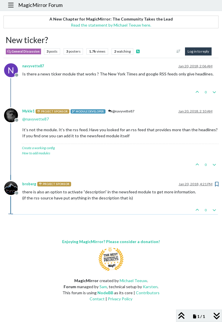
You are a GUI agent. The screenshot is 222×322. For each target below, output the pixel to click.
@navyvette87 (121, 111)
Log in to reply (198, 51)
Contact (97, 298)
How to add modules (36, 153)
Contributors (148, 292)
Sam (103, 286)
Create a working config (38, 148)
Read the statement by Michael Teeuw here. (111, 25)
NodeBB (105, 292)
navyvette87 (33, 66)
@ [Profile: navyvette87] (35, 118)
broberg (29, 184)
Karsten (150, 286)
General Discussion (23, 51)
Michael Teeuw (133, 280)
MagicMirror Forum (40, 5)
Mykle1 (28, 111)
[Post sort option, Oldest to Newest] (178, 51)
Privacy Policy (120, 298)
